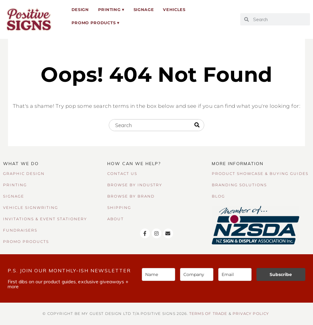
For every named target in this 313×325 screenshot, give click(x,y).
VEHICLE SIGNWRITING (30, 207)
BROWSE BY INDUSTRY (134, 185)
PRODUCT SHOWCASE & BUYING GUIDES (260, 173)
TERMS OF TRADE (208, 314)
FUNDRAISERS (20, 230)
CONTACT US (122, 173)
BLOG (218, 196)
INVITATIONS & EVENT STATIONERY (45, 219)
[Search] (197, 125)
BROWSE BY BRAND (131, 196)
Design (80, 9)
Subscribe (281, 274)
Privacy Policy (251, 314)
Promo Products (94, 22)
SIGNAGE (13, 196)
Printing (109, 9)
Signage (144, 9)
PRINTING (15, 185)
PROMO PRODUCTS (26, 241)
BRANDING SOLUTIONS (239, 185)
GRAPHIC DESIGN (24, 173)
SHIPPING (119, 207)
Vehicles (174, 9)
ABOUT (115, 219)
